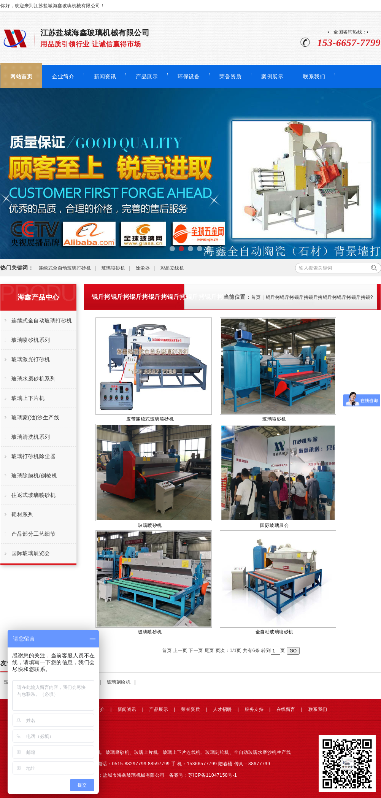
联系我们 (314, 76)
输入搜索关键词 (315, 268)
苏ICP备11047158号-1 (212, 775)
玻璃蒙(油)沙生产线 (35, 417)
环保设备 (189, 76)
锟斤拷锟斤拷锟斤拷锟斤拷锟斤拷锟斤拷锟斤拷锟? (319, 297)
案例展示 (272, 76)
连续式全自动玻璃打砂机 (65, 268)
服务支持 (254, 709)
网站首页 (21, 76)
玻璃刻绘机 (119, 682)
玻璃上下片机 (27, 398)
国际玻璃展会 (278, 476)
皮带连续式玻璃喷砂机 (153, 369)
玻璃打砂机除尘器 (33, 456)
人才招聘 (222, 709)
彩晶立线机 (172, 268)
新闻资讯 (105, 76)
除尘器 (143, 268)
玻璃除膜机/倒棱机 (34, 476)
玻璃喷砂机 (113, 268)
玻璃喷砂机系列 (30, 340)
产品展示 (147, 76)
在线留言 (285, 709)
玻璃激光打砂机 (30, 359)
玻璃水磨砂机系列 (33, 379)
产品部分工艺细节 (33, 534)
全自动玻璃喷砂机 (278, 582)
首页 (255, 297)
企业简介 (63, 76)
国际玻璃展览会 (30, 553)
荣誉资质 (230, 76)
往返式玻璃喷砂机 (33, 495)
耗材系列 (22, 514)
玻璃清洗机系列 (30, 437)
